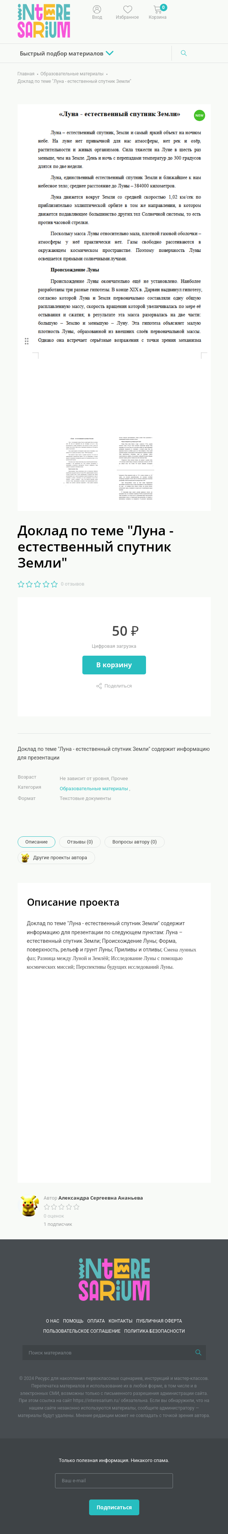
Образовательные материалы (94, 788)
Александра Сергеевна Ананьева (100, 1197)
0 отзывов (72, 584)
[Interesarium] (114, 1278)
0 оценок (54, 1216)
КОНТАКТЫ (121, 1321)
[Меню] (177, 11)
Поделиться (118, 685)
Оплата (96, 1321)
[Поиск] (183, 53)
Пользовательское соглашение (82, 1331)
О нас (52, 1321)
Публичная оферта (159, 1321)
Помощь (73, 1321)
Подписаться (114, 1507)
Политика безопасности (154, 1331)
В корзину (114, 664)
